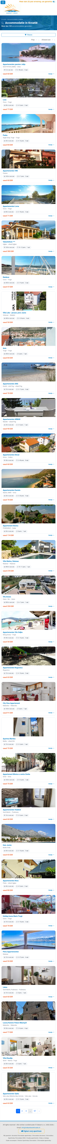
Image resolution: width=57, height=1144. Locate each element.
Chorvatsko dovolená (38, 1135)
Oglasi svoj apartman (31, 1131)
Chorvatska (49, 1135)
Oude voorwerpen (11, 1140)
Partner (20, 1140)
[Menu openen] (3, 2)
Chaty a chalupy (44, 1138)
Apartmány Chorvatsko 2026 (16, 1138)
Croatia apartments (32, 1138)
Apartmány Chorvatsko (29, 1140)
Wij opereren (7, 1135)
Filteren (28, 35)
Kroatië (3, 19)
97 (35, 1111)
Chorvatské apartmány (44, 1140)
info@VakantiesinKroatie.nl (31, 1127)
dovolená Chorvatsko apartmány (21, 1135)
